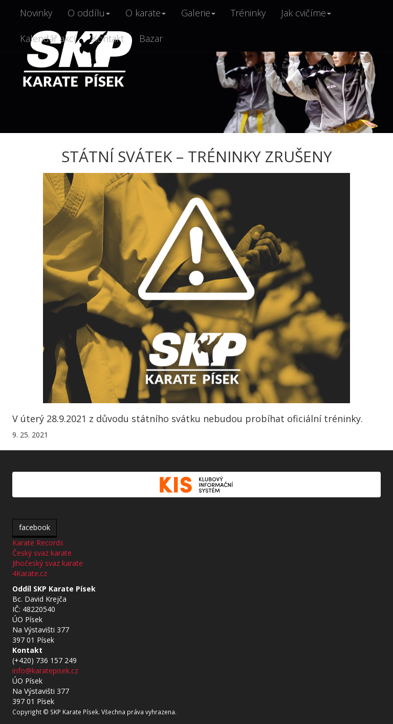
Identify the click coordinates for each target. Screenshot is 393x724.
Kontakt (108, 38)
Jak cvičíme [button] (306, 13)
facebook (34, 527)
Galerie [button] (198, 13)
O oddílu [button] (89, 13)
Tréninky (248, 13)
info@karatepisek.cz (45, 670)
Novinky (36, 13)
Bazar (151, 38)
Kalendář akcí (48, 38)
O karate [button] (145, 13)
